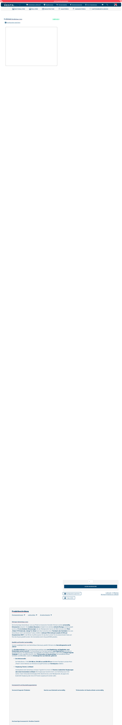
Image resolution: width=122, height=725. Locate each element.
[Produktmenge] (90, 581)
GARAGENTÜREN (78, 9)
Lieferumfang (32, 615)
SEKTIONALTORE (18, 9)
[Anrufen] (107, 5)
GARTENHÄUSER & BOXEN (98, 9)
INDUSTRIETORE (48, 9)
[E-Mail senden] (102, 5)
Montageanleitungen (18, 615)
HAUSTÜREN (63, 9)
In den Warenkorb (91, 586)
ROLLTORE (33, 9)
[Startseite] (12, 5)
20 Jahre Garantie (46, 615)
